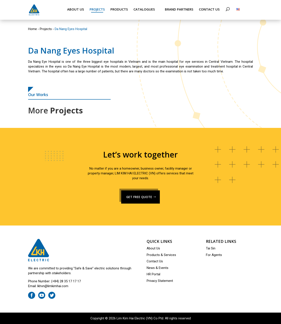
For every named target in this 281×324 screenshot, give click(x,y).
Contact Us (209, 9)
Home (32, 29)
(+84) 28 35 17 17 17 (66, 281)
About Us (75, 9)
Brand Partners (179, 9)
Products (119, 9)
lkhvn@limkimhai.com (52, 286)
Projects (97, 9)
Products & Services (161, 255)
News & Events (157, 268)
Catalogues (144, 9)
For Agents (214, 255)
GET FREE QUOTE (139, 197)
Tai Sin (210, 248)
